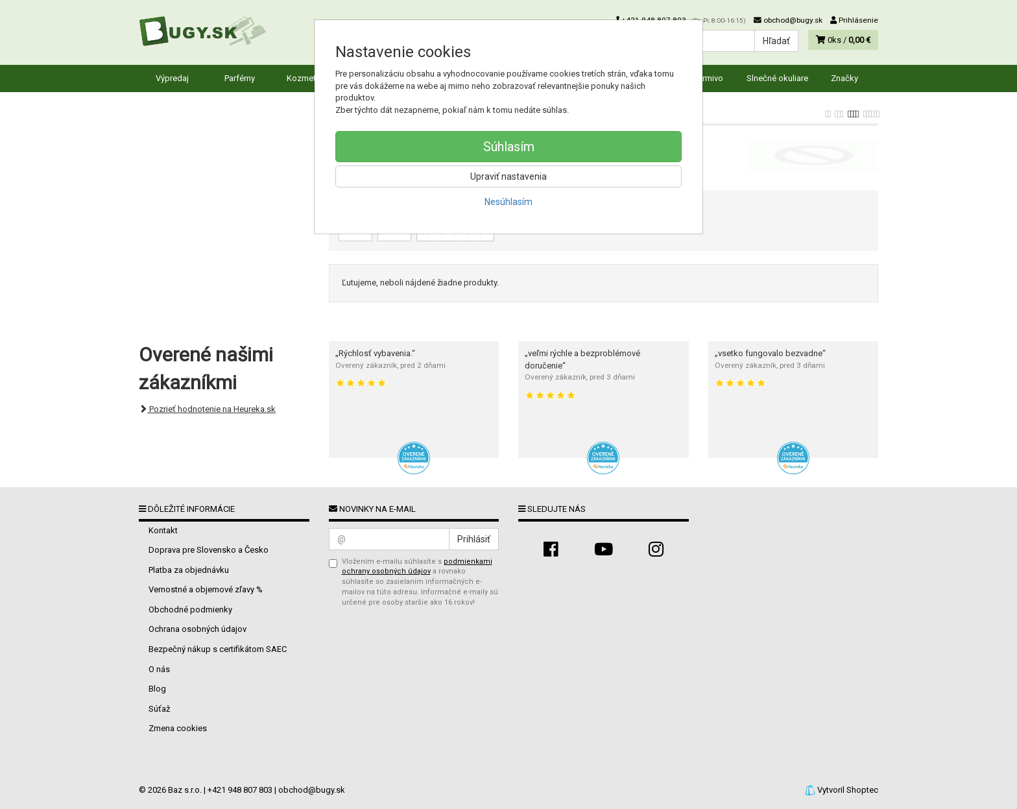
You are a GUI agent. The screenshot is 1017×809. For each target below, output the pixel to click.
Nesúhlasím (508, 202)
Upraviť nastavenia (508, 176)
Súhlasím (508, 146)
